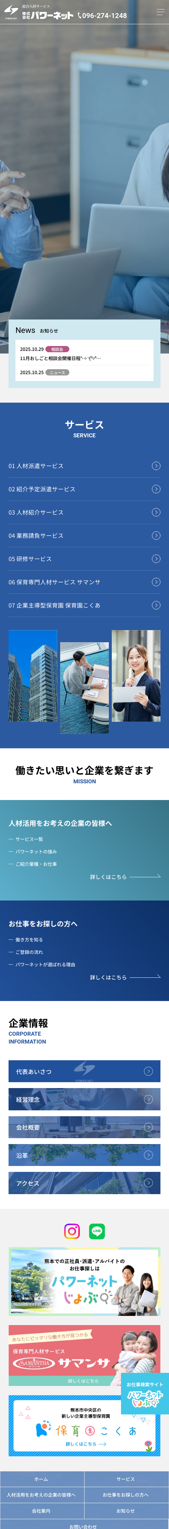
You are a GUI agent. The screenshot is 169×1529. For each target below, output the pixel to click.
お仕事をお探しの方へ (43, 923)
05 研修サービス (30, 559)
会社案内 (41, 1510)
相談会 (57, 349)
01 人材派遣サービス (36, 466)
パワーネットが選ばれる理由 (45, 964)
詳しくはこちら (108, 877)
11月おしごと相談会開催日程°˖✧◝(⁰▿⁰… (60, 358)
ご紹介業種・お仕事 (36, 864)
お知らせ (125, 1510)
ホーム (41, 1479)
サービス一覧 (29, 839)
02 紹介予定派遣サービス (42, 489)
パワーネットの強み (36, 851)
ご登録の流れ (29, 952)
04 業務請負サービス (36, 535)
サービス (125, 1479)
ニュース (57, 372)
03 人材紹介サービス (36, 512)
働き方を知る (29, 939)
